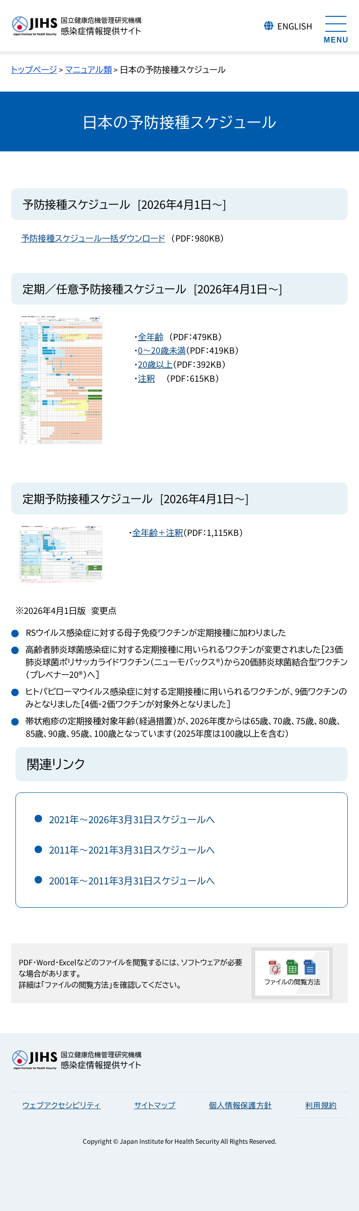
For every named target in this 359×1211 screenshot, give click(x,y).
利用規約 (321, 1105)
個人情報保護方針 (240, 1105)
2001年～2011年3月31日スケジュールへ (132, 880)
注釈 (146, 378)
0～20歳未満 (162, 350)
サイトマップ (155, 1105)
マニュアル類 (88, 69)
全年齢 (150, 336)
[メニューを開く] (336, 28)
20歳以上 (155, 364)
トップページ (34, 69)
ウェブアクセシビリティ (61, 1105)
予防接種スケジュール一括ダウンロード (93, 238)
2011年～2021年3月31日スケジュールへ (132, 849)
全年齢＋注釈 (157, 532)
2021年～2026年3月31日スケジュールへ (132, 819)
